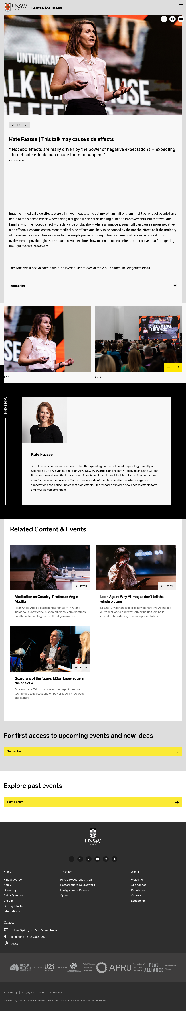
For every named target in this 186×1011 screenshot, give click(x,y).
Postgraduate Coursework (77, 885)
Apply (7, 885)
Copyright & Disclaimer (33, 992)
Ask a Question (14, 895)
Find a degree (13, 879)
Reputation (138, 890)
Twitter (80, 859)
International (12, 911)
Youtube (97, 859)
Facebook (71, 859)
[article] (50, 585)
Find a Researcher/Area (76, 879)
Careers (136, 895)
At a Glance (138, 885)
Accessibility (56, 992)
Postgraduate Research (76, 890)
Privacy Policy (10, 992)
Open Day (10, 890)
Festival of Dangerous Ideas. (130, 268)
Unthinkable (50, 268)
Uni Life (9, 900)
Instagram (106, 859)
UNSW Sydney (114, 859)
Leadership (138, 900)
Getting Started (14, 906)
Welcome (137, 879)
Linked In (89, 859)
